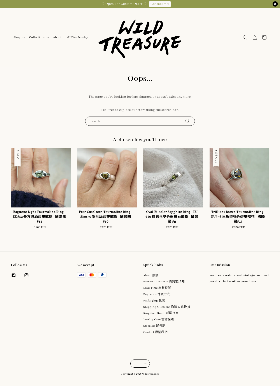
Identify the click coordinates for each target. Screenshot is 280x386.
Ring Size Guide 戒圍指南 (161, 313)
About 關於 (151, 275)
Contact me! (159, 4)
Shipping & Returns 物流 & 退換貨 (166, 307)
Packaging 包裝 (154, 301)
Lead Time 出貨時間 (157, 288)
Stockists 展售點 (154, 326)
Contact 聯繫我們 (155, 332)
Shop (17, 37)
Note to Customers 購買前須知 (164, 281)
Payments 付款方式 (156, 294)
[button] (245, 37)
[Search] (188, 121)
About (57, 37)
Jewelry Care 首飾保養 (158, 319)
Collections (37, 37)
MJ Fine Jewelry (77, 37)
